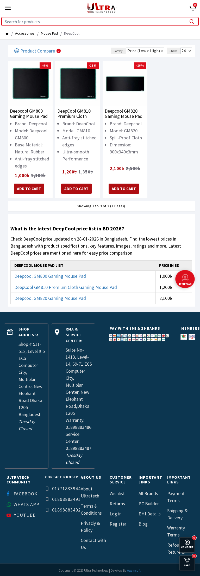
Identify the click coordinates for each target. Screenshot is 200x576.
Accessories (25, 33)
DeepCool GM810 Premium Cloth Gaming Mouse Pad (76, 113)
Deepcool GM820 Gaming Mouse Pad (123, 113)
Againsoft (134, 570)
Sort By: (118, 51)
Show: (174, 51)
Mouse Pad (49, 33)
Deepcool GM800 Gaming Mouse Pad (29, 113)
